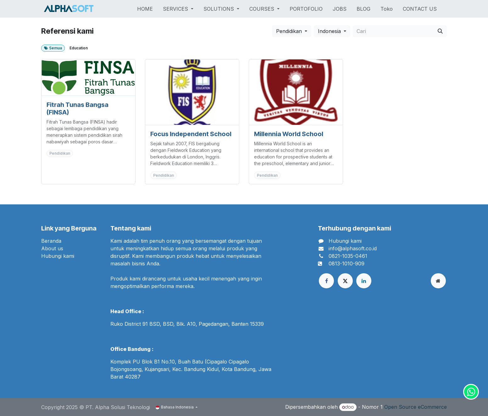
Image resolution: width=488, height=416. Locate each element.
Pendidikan (289, 31)
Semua (53, 48)
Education (78, 48)
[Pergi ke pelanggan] (88, 77)
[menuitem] (145, 9)
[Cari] (440, 31)
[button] (291, 31)
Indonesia (329, 31)
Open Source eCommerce (415, 407)
